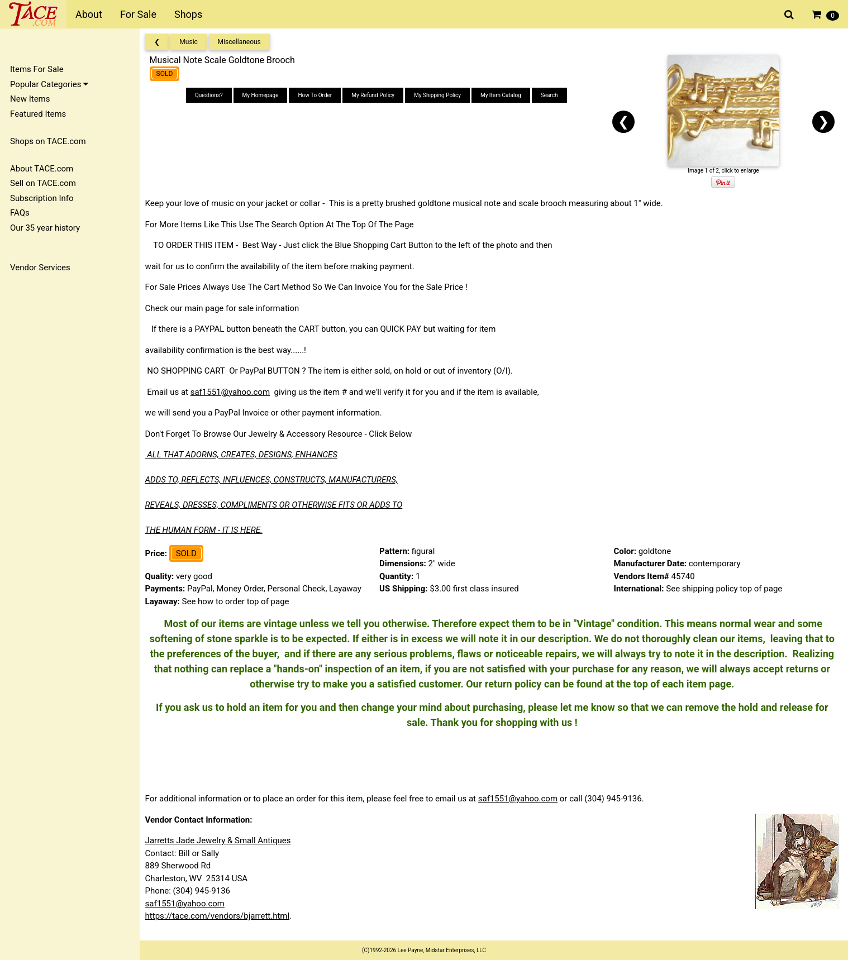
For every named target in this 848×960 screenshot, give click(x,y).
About (88, 14)
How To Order (318, 95)
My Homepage (263, 95)
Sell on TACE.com (43, 183)
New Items (30, 99)
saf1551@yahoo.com (233, 392)
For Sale (138, 14)
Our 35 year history (45, 228)
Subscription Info (42, 198)
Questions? (211, 95)
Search (551, 95)
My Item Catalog (503, 95)
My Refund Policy (375, 95)
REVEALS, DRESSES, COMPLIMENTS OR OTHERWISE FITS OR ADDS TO (277, 505)
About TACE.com (41, 169)
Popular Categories (49, 84)
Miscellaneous (242, 42)
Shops (188, 14)
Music (192, 42)
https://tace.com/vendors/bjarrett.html (221, 916)
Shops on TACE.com (48, 141)
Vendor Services (40, 267)
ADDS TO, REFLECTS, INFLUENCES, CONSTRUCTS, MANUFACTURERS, (275, 480)
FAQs (20, 213)
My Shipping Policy (439, 95)
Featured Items (38, 114)
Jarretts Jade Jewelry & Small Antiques (221, 840)
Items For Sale (37, 69)
